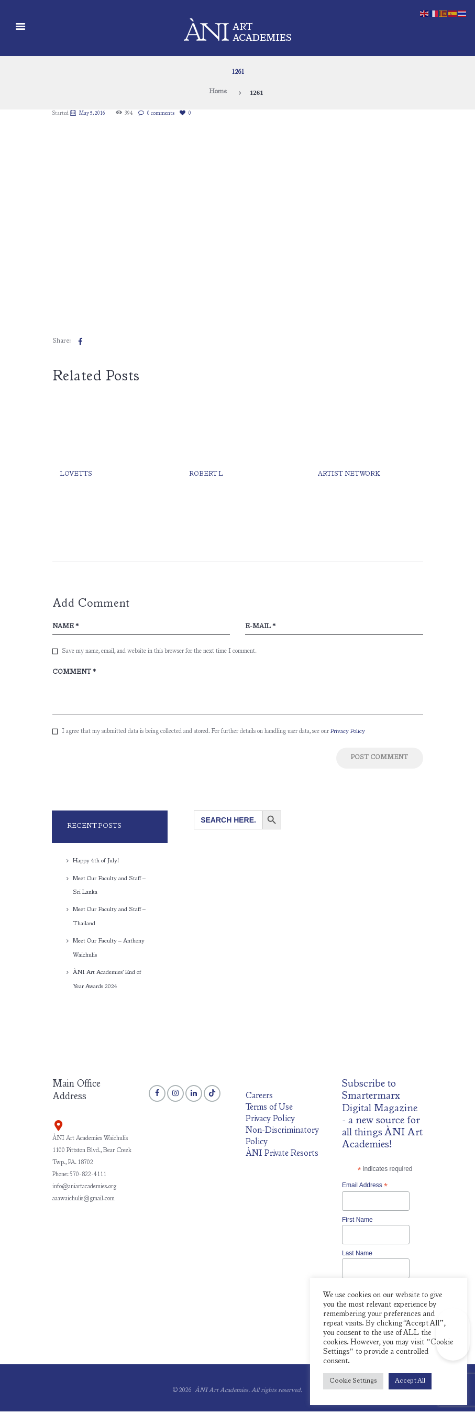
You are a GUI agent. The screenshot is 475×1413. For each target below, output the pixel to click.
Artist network (350, 474)
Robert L (206, 474)
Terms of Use (270, 1109)
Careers (259, 1098)
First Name (357, 1221)
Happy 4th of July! (96, 864)
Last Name (357, 1255)
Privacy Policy (347, 733)
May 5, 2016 (93, 113)
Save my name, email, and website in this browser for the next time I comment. (159, 652)
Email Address (365, 1187)
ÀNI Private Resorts (282, 1155)
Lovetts (76, 474)
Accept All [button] (410, 1381)
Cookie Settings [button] (353, 1381)
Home (217, 92)
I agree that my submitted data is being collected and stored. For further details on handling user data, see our (213, 733)
